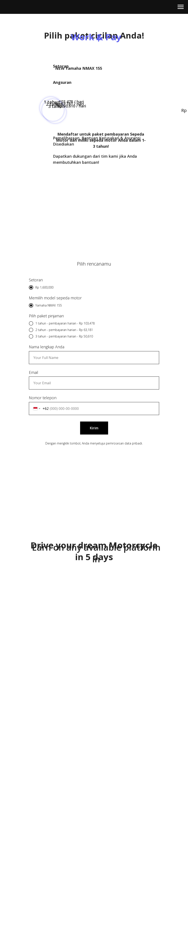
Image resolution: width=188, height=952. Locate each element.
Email (33, 372)
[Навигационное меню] (181, 7)
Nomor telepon (42, 397)
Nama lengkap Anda (46, 346)
